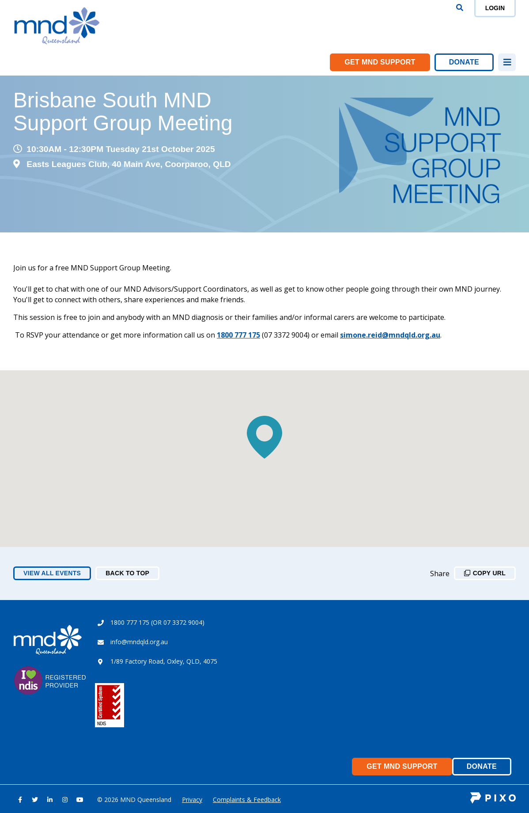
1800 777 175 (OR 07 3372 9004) (157, 622)
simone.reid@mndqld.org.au (390, 335)
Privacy (192, 799)
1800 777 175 (238, 335)
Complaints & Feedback (247, 799)
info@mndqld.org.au (139, 642)
